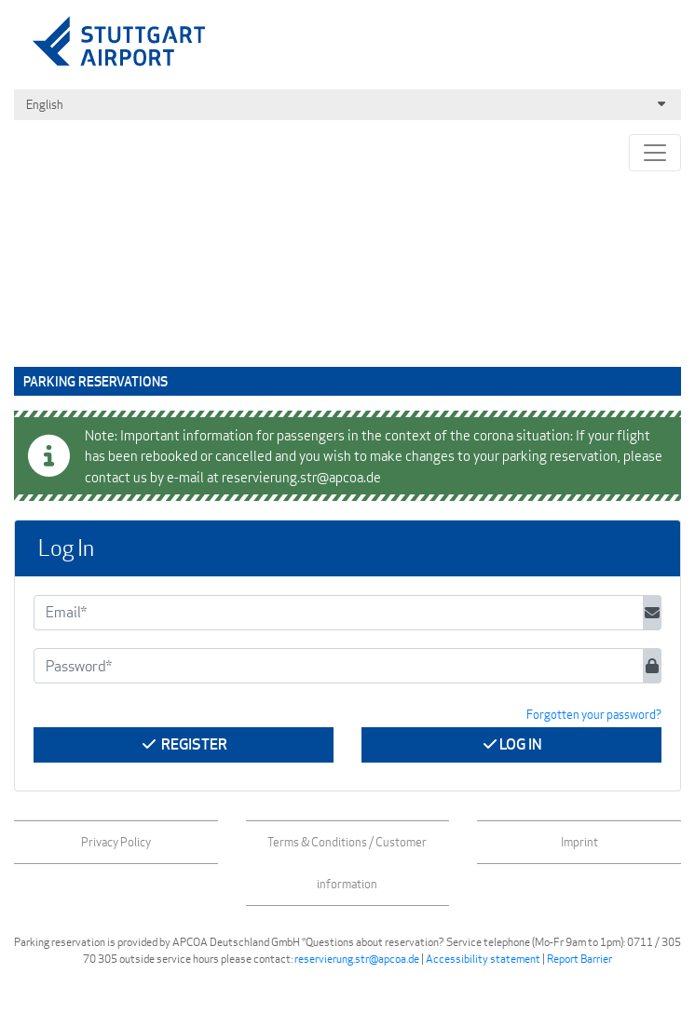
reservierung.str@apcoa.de (356, 959)
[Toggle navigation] (655, 152)
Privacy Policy (116, 841)
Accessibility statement (483, 959)
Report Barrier (579, 959)
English (347, 105)
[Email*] (339, 612)
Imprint (579, 841)
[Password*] (339, 665)
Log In (511, 744)
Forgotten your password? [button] (593, 714)
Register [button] (183, 744)
